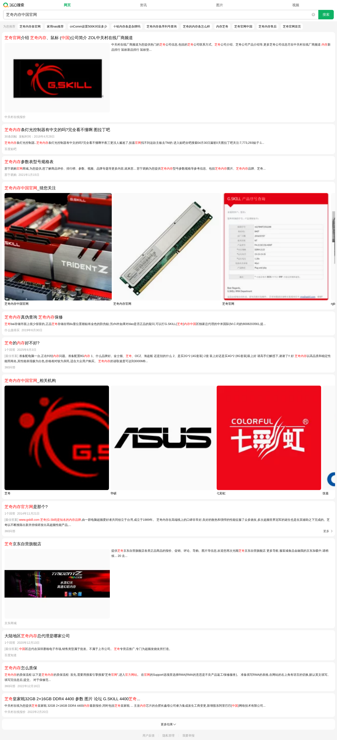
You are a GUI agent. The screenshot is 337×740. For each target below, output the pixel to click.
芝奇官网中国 (243, 26)
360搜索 (14, 5)
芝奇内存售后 (268, 26)
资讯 (143, 5)
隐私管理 (168, 735)
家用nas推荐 (55, 26)
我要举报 (188, 735)
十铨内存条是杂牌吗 (126, 26)
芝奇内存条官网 (30, 26)
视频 (295, 5)
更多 (326, 531)
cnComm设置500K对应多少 (88, 26)
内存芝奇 (222, 26)
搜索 (326, 14)
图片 (219, 5)
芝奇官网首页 (292, 26)
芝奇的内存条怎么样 (196, 26)
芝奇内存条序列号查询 (162, 26)
